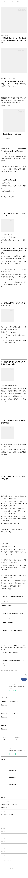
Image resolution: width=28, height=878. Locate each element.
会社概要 (11, 1)
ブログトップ (4, 1)
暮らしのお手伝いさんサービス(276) (9, 678)
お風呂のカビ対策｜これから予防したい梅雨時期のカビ (14, 720)
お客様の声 (3, 733)
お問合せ (18, 1)
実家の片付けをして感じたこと (15, 790)
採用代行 (4, 815)
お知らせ (4, 818)
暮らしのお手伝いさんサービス (9, 812)
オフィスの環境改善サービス (8, 808)
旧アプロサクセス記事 (7, 822)
